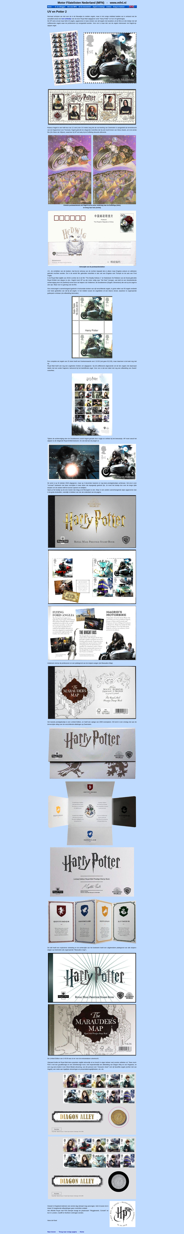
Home (82, 1232)
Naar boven (51, 1232)
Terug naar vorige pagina (68, 1232)
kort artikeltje (66, 19)
